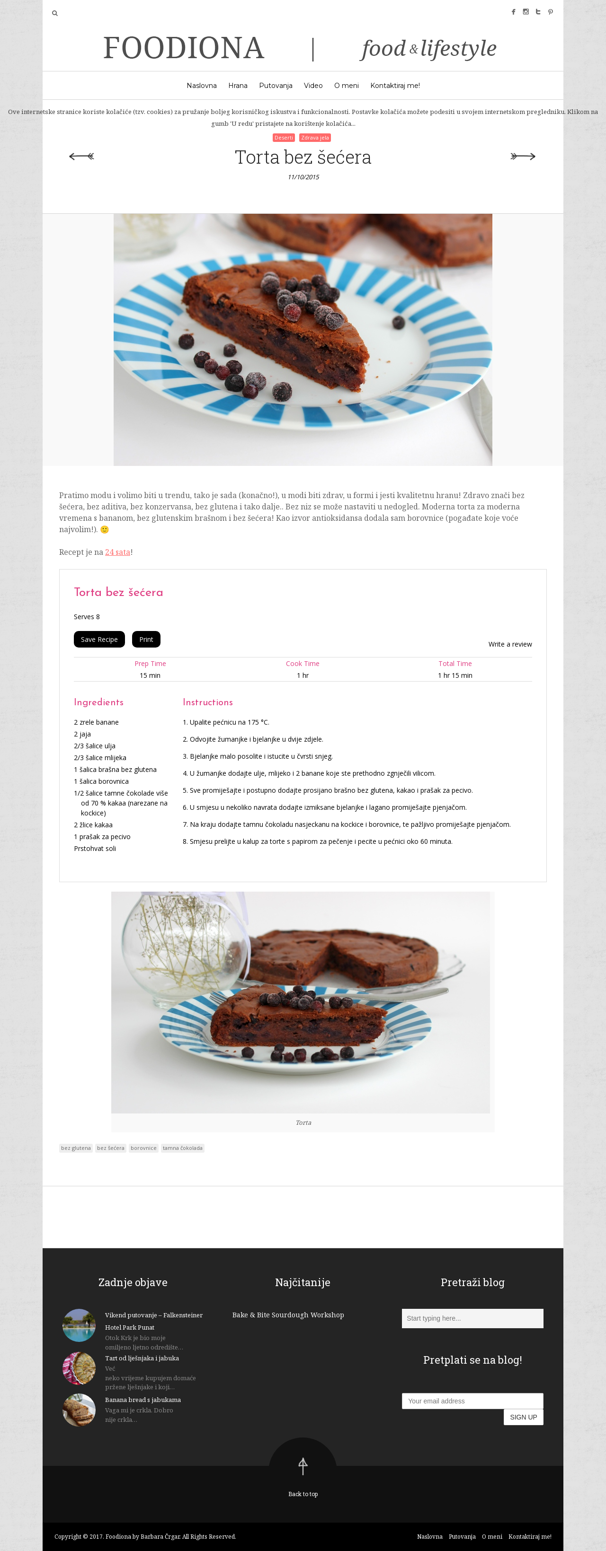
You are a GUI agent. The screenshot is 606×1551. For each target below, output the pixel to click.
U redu (377, 123)
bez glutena (76, 1147)
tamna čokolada (183, 1147)
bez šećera (111, 1147)
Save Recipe (99, 639)
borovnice (144, 1147)
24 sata (117, 552)
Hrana (238, 85)
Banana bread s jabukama (143, 1399)
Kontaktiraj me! (395, 85)
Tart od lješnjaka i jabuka (142, 1358)
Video (313, 85)
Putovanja (276, 85)
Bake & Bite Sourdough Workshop (288, 1314)
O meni (346, 85)
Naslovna (202, 85)
